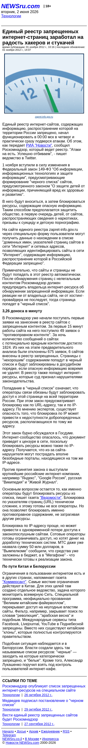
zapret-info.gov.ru (44, 117)
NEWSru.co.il (12, 739)
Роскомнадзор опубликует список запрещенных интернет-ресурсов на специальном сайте (43, 688)
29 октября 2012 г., (38, 709)
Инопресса (50, 739)
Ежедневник (50, 731)
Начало (8, 731)
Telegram (9, 735)
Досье (21, 731)
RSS (66, 731)
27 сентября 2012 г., (39, 724)
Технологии (11, 16)
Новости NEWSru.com (22, 742)
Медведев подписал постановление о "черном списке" (42, 703)
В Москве (32, 739)
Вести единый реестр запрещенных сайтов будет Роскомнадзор (40, 717)
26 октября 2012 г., (38, 695)
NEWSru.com (20, 6)
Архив (33, 731)
